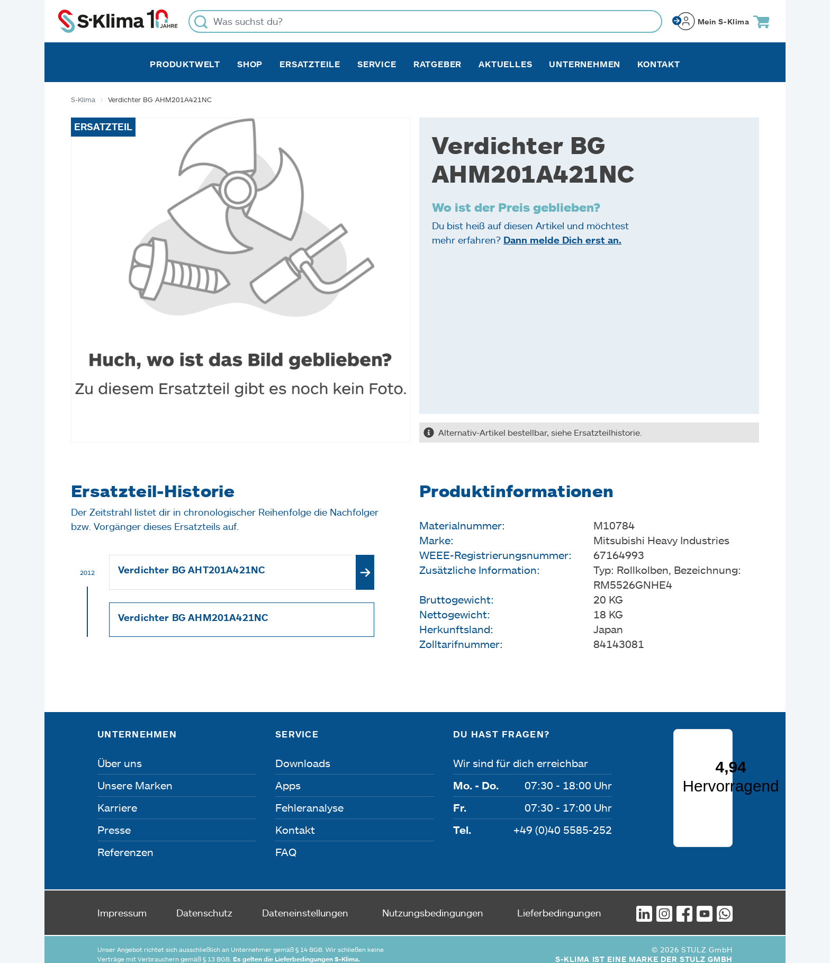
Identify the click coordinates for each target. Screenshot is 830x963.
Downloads (302, 763)
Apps (288, 785)
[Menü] (725, 787)
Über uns (119, 763)
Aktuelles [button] (505, 64)
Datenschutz (204, 903)
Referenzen (125, 851)
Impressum (122, 903)
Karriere (117, 807)
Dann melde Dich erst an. (562, 240)
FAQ (285, 851)
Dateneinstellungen (305, 903)
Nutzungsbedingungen (432, 903)
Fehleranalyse (309, 807)
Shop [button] (250, 64)
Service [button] (376, 64)
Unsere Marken (135, 785)
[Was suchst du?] (425, 21)
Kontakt (658, 64)
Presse (114, 829)
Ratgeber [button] (437, 64)
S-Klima (83, 99)
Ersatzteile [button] (309, 64)
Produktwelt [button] (185, 64)
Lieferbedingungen (559, 903)
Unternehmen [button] (584, 64)
